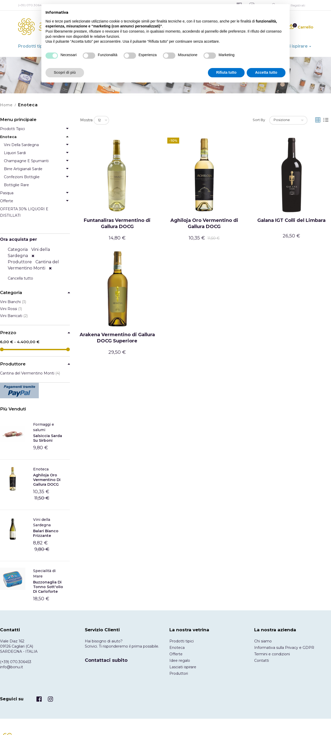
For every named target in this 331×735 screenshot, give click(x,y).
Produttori (178, 673)
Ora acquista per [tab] (18, 239)
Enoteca (41, 469)
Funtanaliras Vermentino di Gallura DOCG (117, 223)
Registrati (298, 5)
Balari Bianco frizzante (45, 533)
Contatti (261, 660)
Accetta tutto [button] (266, 72)
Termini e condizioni (272, 654)
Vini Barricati (14, 315)
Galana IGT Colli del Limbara (291, 220)
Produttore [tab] (13, 364)
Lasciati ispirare (182, 667)
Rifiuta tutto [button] (226, 72)
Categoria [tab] (11, 292)
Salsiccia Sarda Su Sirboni (47, 438)
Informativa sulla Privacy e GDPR (284, 647)
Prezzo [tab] (8, 333)
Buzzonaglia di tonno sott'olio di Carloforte (48, 587)
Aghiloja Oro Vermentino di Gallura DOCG (204, 223)
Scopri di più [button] (65, 72)
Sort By (259, 120)
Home (6, 105)
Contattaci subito (106, 660)
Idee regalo (179, 660)
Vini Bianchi (13, 301)
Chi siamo (263, 641)
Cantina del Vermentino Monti (30, 373)
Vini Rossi (11, 308)
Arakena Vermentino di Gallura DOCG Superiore (117, 338)
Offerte (176, 654)
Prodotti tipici (181, 641)
